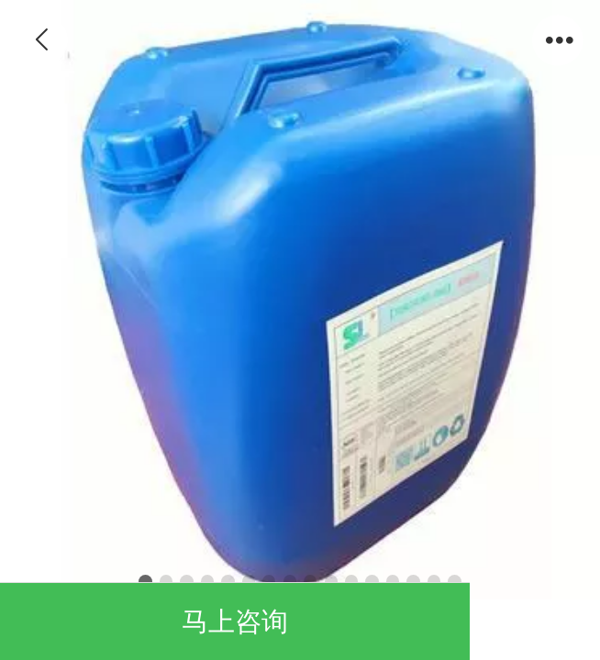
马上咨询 (235, 621)
